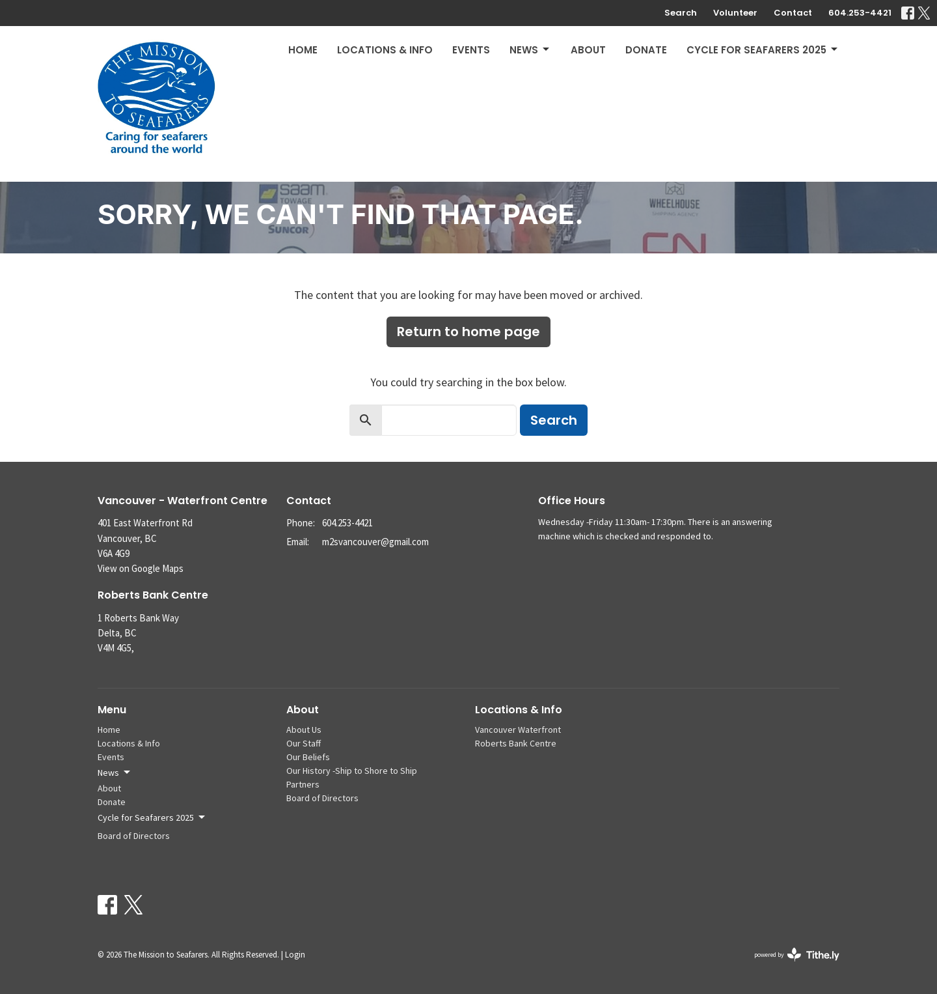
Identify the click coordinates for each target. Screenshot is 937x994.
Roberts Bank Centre (515, 743)
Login (295, 954)
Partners (302, 784)
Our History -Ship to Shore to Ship (351, 770)
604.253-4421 (859, 13)
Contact (793, 13)
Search (680, 13)
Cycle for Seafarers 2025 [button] (152, 817)
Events (471, 50)
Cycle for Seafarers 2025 (762, 50)
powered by (796, 954)
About (588, 50)
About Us (303, 729)
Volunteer (735, 13)
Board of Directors (134, 836)
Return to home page (468, 331)
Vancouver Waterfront (518, 729)
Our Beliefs (308, 757)
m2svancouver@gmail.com (375, 541)
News (530, 50)
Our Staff (303, 743)
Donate (646, 50)
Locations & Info (385, 50)
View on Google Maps (140, 568)
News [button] (115, 772)
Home (303, 50)
